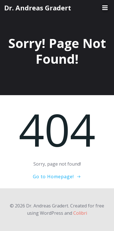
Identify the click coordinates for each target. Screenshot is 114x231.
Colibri (80, 213)
